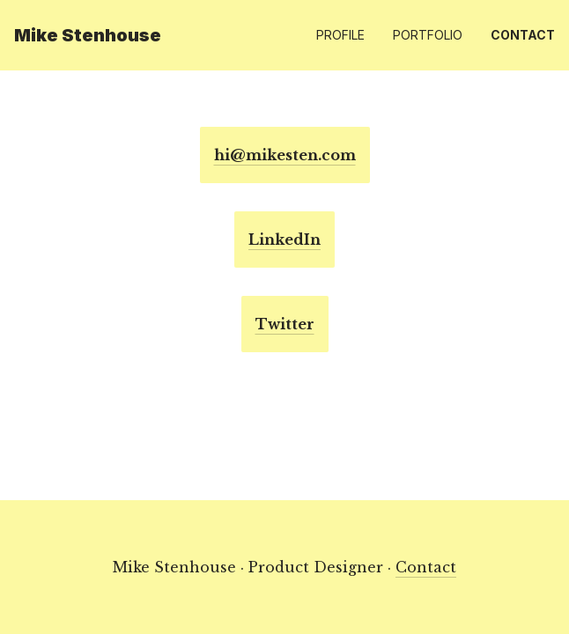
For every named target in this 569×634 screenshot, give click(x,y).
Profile (340, 34)
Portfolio (427, 34)
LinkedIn (284, 239)
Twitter (284, 324)
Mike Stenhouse (87, 35)
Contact (523, 34)
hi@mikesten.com (285, 155)
